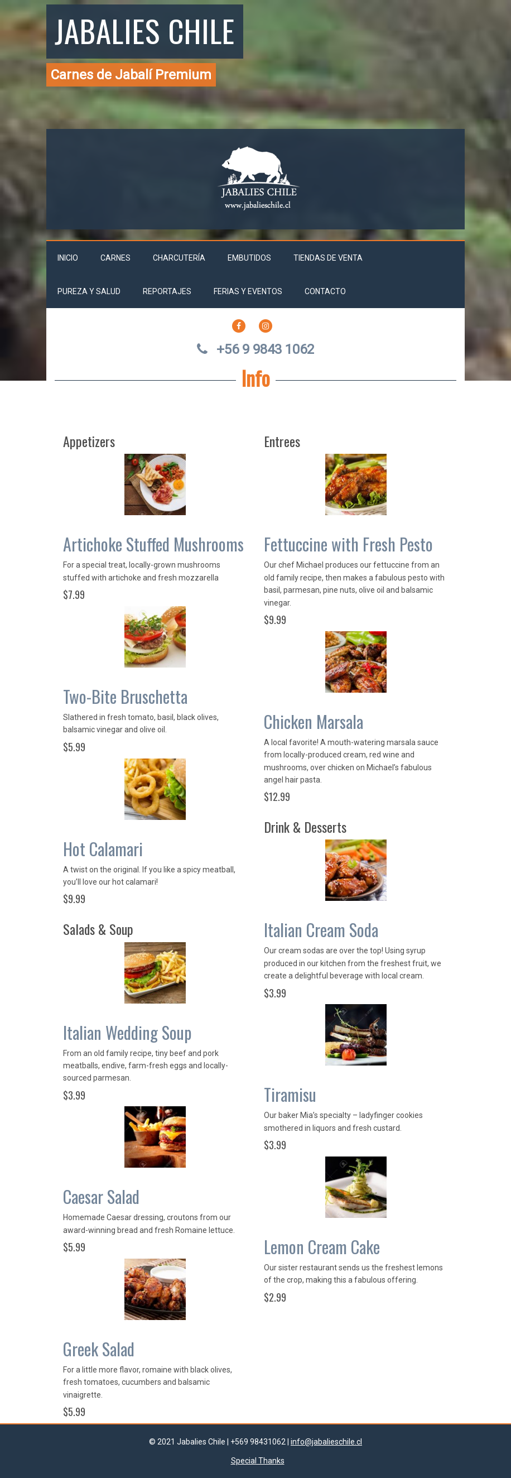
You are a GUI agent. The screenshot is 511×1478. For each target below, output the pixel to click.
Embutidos (249, 257)
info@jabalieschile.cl (326, 1441)
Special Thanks (258, 1460)
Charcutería (179, 257)
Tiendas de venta (328, 257)
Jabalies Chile (145, 30)
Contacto (325, 291)
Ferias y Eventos (248, 291)
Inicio (67, 257)
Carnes (115, 257)
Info (256, 377)
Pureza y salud (88, 291)
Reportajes (167, 291)
